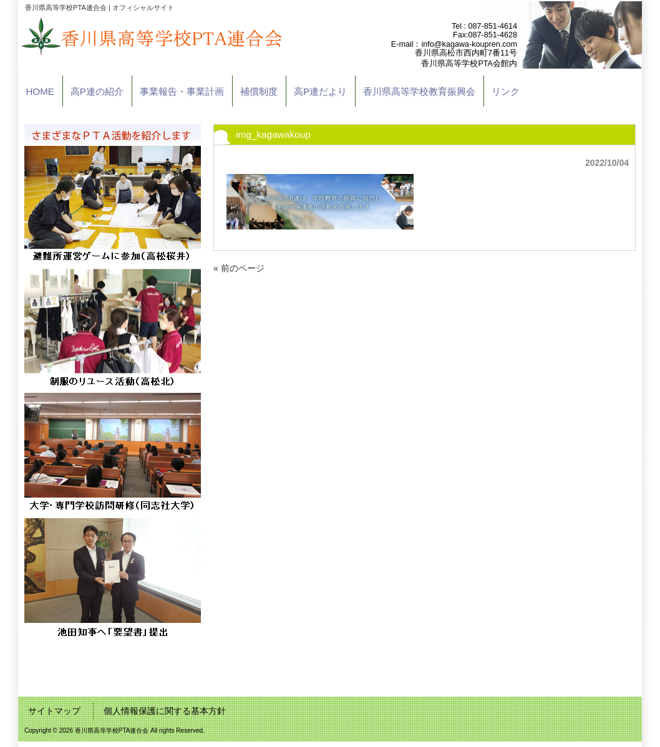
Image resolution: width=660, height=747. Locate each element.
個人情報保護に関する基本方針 (165, 711)
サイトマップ (54, 711)
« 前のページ (238, 268)
